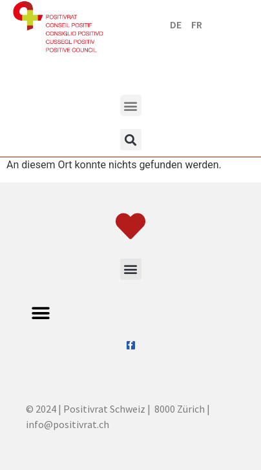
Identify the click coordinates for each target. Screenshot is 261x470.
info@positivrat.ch (67, 424)
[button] (130, 105)
